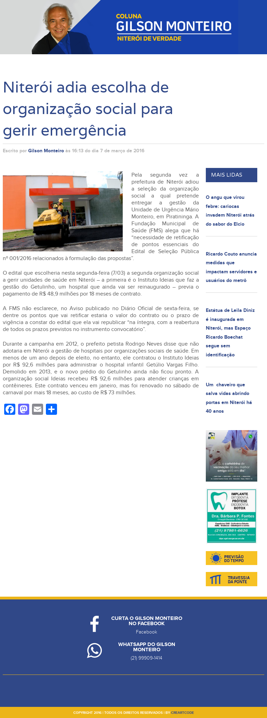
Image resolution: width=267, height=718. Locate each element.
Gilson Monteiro (46, 151)
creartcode (182, 713)
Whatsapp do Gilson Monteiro (146, 647)
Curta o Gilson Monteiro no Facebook (146, 621)
